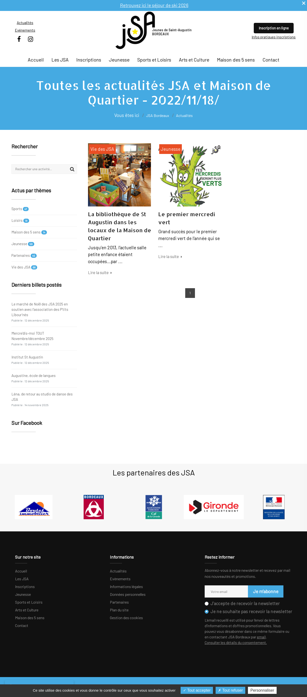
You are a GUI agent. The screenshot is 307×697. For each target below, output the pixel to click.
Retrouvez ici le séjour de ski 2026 (154, 5)
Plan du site (119, 610)
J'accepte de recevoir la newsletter (245, 603)
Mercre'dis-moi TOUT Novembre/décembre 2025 (32, 338)
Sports (20, 209)
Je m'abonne (265, 591)
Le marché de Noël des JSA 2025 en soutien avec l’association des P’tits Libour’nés (39, 312)
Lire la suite (100, 272)
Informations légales (126, 586)
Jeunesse (119, 60)
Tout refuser (230, 690)
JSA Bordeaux (157, 115)
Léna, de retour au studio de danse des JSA (42, 399)
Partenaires (24, 255)
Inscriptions (88, 60)
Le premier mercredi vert (186, 218)
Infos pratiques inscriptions (274, 37)
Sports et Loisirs (154, 60)
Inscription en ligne (274, 28)
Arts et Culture (194, 60)
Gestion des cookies (126, 617)
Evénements (25, 30)
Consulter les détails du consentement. (236, 642)
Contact (271, 60)
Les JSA (60, 60)
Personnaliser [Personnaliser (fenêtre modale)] (262, 690)
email (261, 637)
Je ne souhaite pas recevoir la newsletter (251, 611)
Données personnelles (128, 594)
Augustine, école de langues (33, 378)
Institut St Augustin (30, 359)
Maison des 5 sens (236, 60)
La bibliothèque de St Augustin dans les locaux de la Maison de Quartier (119, 226)
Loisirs (20, 220)
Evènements (120, 578)
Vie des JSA (24, 267)
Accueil (36, 60)
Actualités (25, 22)
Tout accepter (197, 690)
